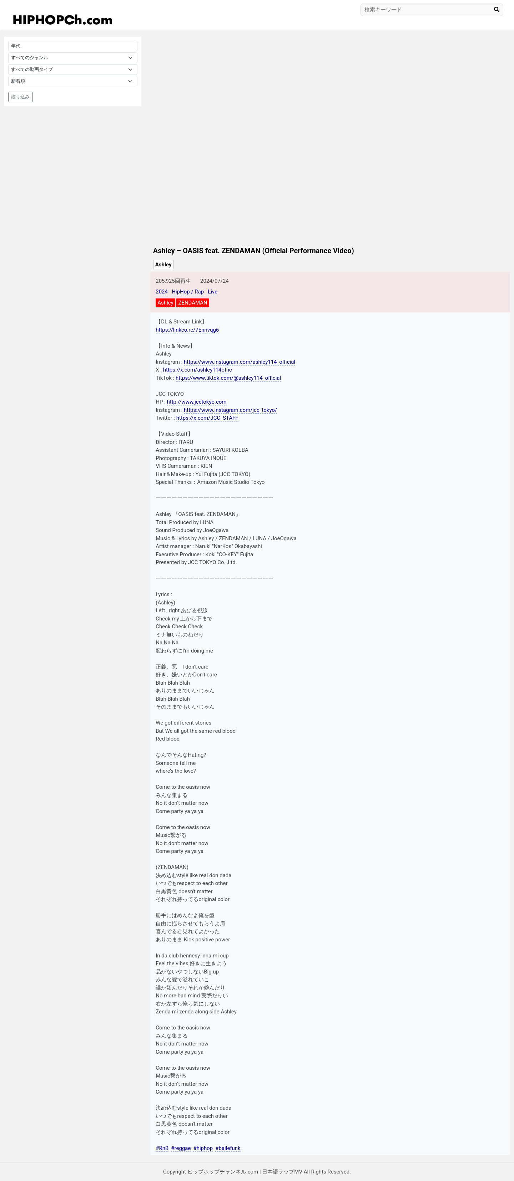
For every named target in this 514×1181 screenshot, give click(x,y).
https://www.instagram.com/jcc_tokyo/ (230, 410)
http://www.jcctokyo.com (197, 402)
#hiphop (203, 1148)
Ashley (163, 264)
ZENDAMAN (192, 303)
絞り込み (20, 96)
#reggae (181, 1148)
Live (212, 291)
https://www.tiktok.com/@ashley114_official (228, 378)
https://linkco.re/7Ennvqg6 (187, 330)
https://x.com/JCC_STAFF (207, 418)
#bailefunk (227, 1148)
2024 (162, 291)
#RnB (162, 1148)
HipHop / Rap (188, 291)
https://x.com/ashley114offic (197, 370)
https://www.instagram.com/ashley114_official (239, 362)
